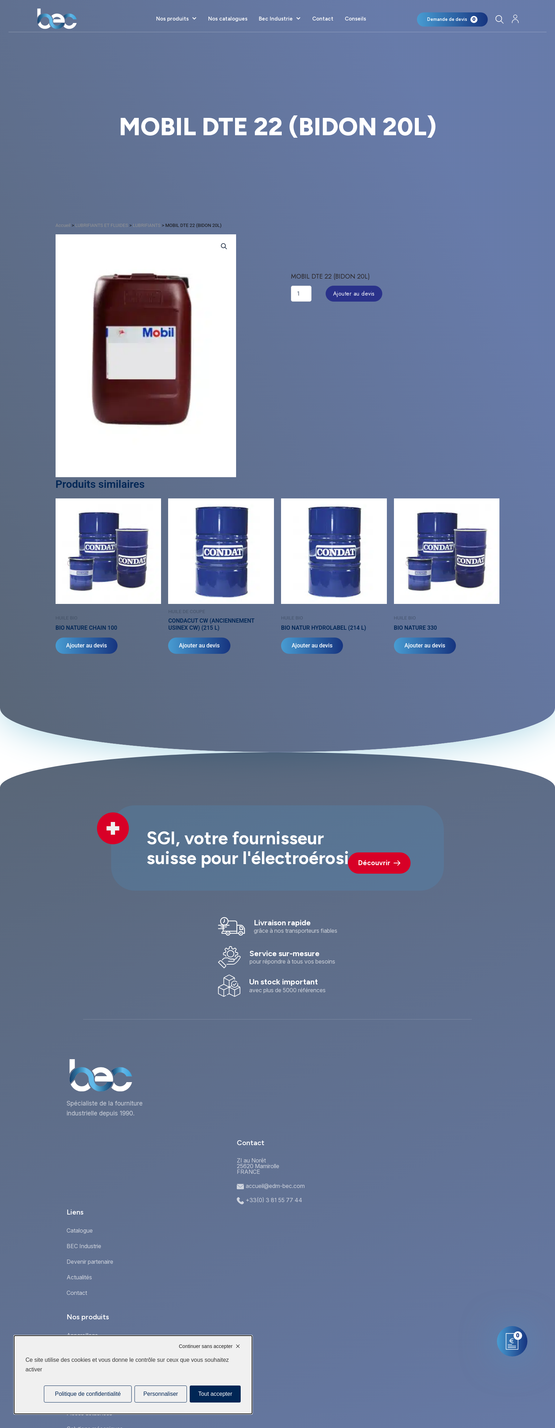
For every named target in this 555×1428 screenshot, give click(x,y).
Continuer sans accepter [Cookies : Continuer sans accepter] (206, 1346)
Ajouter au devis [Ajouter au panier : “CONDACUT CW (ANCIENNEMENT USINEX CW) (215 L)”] (199, 645)
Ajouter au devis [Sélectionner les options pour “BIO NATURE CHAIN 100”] (86, 645)
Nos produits (172, 19)
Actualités (79, 1277)
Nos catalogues (227, 19)
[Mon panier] (452, 19)
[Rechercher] (499, 19)
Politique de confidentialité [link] (88, 1394)
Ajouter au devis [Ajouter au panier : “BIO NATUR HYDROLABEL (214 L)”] (312, 645)
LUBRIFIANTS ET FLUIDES (101, 225)
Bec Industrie (276, 19)
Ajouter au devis (354, 294)
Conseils (355, 19)
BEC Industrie (84, 1246)
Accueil (63, 225)
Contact (322, 19)
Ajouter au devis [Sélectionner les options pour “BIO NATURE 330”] (425, 645)
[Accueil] (56, 19)
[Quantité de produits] (301, 294)
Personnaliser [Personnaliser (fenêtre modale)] (160, 1394)
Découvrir (379, 863)
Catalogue (80, 1230)
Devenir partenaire (90, 1261)
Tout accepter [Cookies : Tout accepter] (215, 1394)
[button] (224, 246)
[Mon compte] (515, 19)
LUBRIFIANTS (147, 225)
